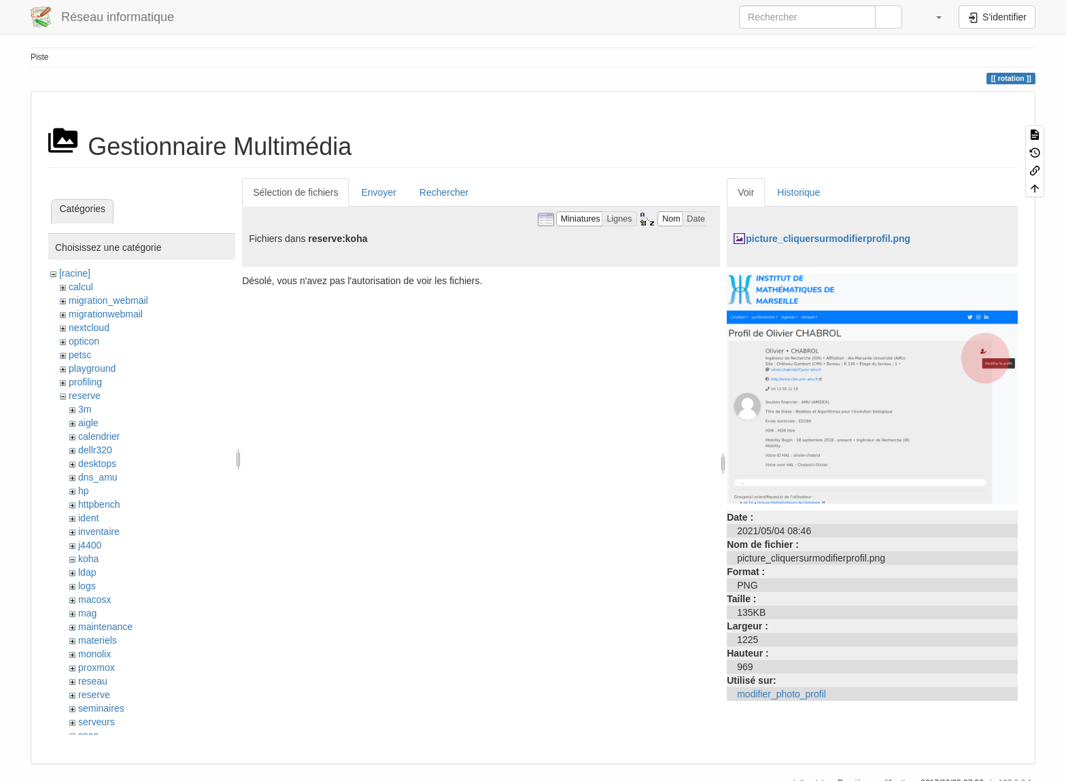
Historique (798, 192)
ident (88, 518)
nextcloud (89, 327)
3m (84, 409)
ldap (87, 572)
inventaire (99, 531)
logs (87, 585)
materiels (97, 640)
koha (88, 558)
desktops (97, 463)
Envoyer (378, 192)
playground (92, 368)
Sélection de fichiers (295, 192)
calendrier (99, 436)
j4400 (89, 545)
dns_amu (98, 477)
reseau (92, 681)
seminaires (101, 708)
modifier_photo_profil (781, 694)
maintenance (105, 626)
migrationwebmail (106, 314)
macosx (94, 599)
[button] (932, 17)
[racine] (74, 273)
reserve (85, 395)
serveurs (96, 721)
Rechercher (443, 192)
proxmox (96, 667)
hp (83, 490)
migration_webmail (108, 300)
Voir (746, 192)
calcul (81, 286)
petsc (80, 354)
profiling (85, 382)
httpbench (99, 504)
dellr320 (95, 450)
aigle (88, 422)
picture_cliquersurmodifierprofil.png (828, 238)
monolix (94, 653)
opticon (84, 341)
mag (87, 613)
